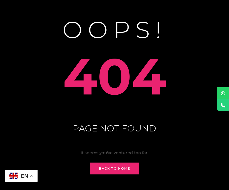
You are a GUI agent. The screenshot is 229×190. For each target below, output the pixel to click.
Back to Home (114, 168)
